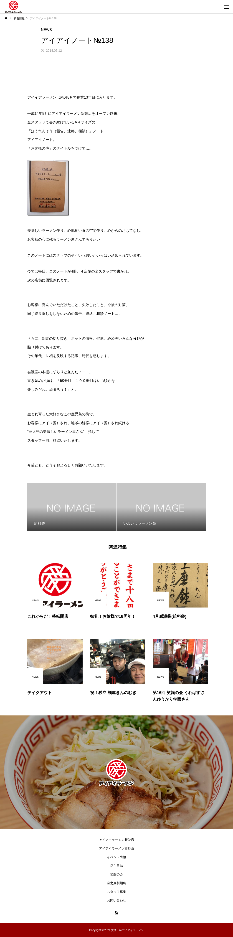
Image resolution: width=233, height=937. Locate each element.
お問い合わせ (116, 900)
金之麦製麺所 (116, 883)
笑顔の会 (116, 874)
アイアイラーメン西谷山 (116, 848)
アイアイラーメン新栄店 (116, 840)
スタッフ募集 (116, 892)
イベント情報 (116, 857)
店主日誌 (116, 866)
